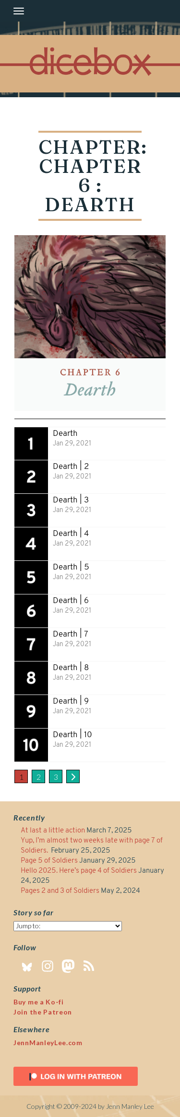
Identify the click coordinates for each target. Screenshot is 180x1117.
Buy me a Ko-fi (38, 1002)
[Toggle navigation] (19, 11)
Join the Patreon (42, 1012)
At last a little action (53, 830)
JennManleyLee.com (48, 1042)
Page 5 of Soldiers (49, 861)
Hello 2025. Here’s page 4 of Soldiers (79, 871)
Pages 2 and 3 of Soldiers (60, 891)
